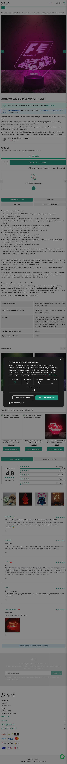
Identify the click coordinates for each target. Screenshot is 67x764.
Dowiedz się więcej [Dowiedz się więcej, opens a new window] (51, 375)
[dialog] (33, 382)
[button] (16, 403)
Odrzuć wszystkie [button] (23, 397)
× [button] (60, 359)
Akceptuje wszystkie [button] (47, 397)
